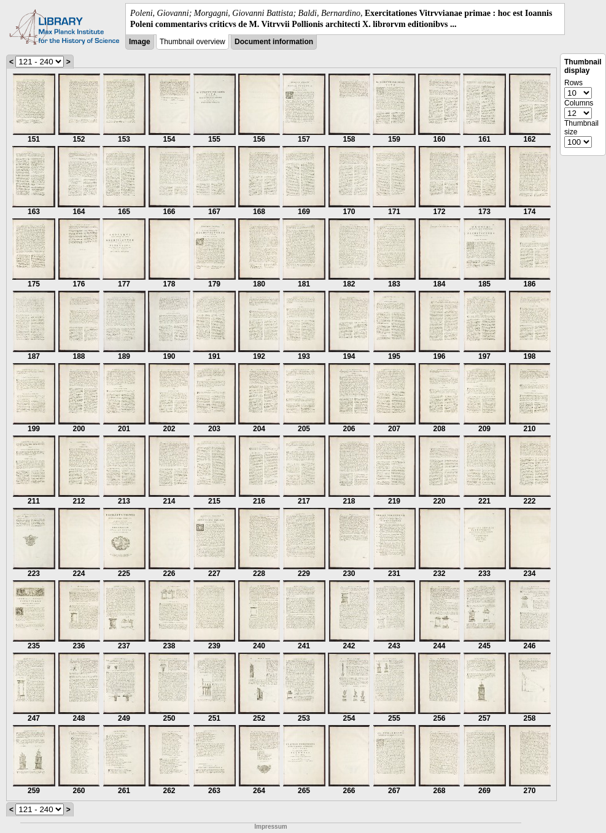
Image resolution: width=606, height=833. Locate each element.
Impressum (270, 826)
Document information (274, 41)
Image (139, 41)
